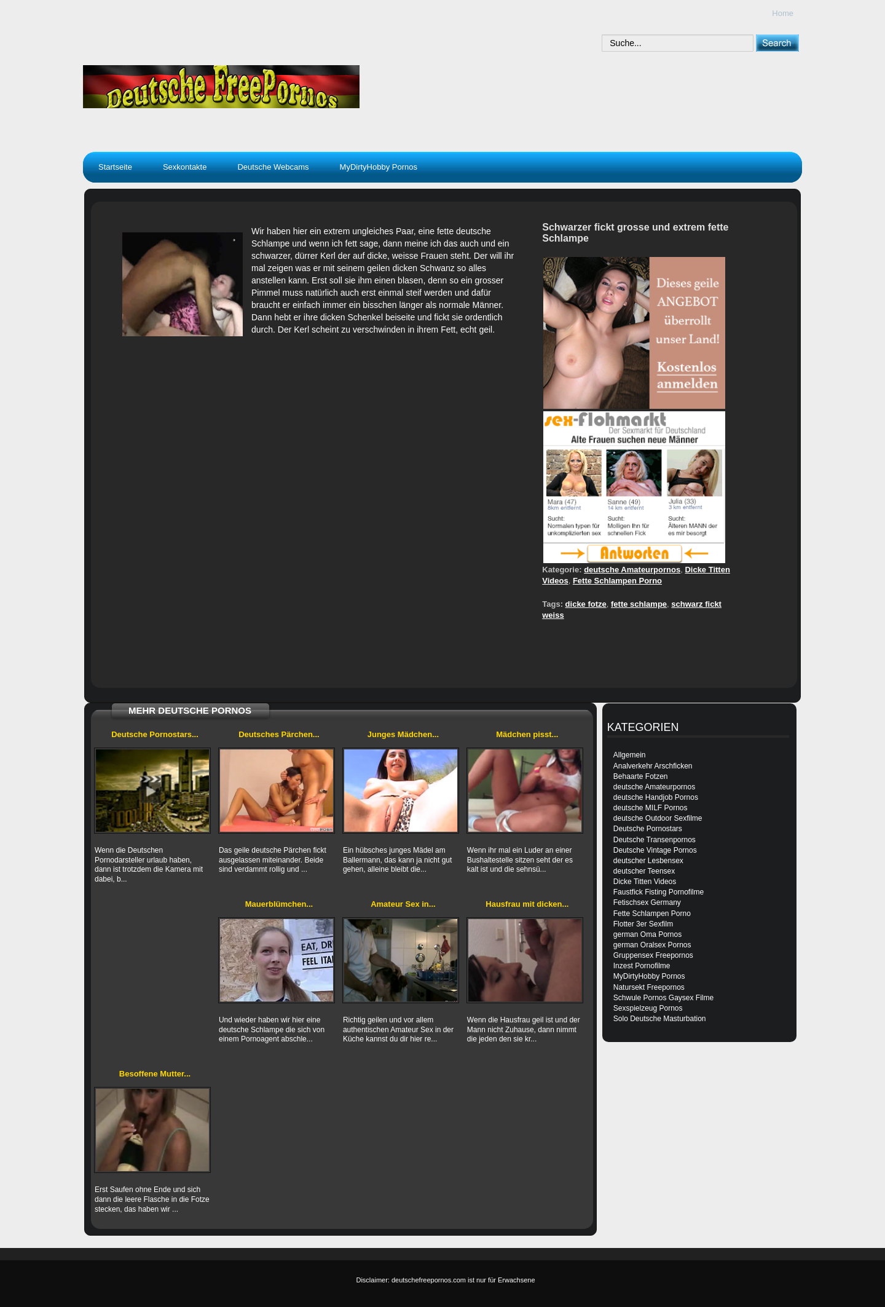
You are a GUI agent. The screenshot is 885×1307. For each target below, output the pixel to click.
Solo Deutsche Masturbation (659, 1018)
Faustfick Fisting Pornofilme (658, 892)
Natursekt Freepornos (649, 987)
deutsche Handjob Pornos (655, 797)
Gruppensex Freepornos (653, 955)
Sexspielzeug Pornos (648, 1008)
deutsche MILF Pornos (650, 808)
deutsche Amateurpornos (632, 569)
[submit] (777, 43)
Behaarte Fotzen (640, 776)
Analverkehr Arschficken (653, 766)
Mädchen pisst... (527, 734)
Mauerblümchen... (279, 904)
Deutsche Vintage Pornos (655, 850)
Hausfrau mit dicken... (527, 904)
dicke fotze (586, 604)
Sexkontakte (185, 167)
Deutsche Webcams (273, 167)
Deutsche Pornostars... (155, 734)
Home (782, 13)
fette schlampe (639, 604)
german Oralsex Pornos (652, 945)
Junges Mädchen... (403, 734)
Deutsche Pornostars (647, 828)
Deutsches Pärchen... (279, 734)
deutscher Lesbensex (648, 860)
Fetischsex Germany (647, 902)
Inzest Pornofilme (642, 965)
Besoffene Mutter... (155, 1073)
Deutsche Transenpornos (654, 839)
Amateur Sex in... (403, 904)
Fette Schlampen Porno (617, 580)
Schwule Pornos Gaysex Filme (663, 997)
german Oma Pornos (647, 934)
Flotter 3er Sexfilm (643, 924)
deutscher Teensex (644, 871)
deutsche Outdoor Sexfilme (657, 818)
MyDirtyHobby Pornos (378, 167)
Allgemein (629, 755)
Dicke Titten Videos (645, 881)
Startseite (115, 167)
